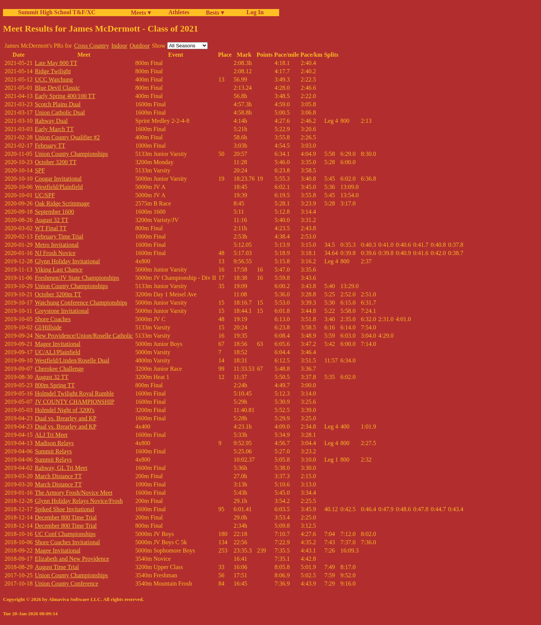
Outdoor (140, 45)
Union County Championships (71, 154)
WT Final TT (51, 228)
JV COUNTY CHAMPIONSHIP (75, 402)
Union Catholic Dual (60, 112)
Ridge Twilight (53, 71)
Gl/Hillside (48, 327)
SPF (40, 170)
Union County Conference (66, 583)
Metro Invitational (57, 245)
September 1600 (54, 211)
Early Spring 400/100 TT (65, 96)
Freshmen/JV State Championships (77, 278)
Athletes (178, 12)
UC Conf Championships (65, 534)
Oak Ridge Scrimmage (62, 203)
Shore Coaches (53, 319)
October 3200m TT (58, 294)
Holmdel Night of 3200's (65, 410)
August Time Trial (57, 567)
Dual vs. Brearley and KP (66, 418)
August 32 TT (51, 220)
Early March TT (54, 129)
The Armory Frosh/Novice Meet (74, 492)
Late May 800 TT (56, 63)
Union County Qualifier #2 (67, 137)
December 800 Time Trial (66, 517)
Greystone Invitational (62, 311)
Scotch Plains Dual (58, 104)
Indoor (119, 45)
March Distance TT (58, 476)
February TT (50, 145)
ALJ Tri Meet (51, 435)
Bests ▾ (215, 12)
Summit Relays (53, 451)
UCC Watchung (54, 79)
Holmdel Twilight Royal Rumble (74, 393)
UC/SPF (45, 195)
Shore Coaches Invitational (67, 542)
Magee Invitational (57, 344)
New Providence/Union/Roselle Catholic (84, 335)
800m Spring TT (55, 385)
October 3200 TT (56, 162)
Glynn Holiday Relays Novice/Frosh (79, 501)
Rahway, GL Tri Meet (61, 468)
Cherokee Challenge (59, 368)
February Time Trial (59, 236)
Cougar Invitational (58, 178)
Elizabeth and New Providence (72, 559)
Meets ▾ (141, 12)
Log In (253, 12)
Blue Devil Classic (57, 88)
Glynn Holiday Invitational (67, 261)
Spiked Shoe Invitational (64, 509)
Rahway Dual (51, 121)
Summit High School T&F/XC (56, 12)
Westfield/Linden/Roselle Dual (72, 360)
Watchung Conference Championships (81, 302)
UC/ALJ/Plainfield (57, 352)
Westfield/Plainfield (59, 187)
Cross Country (91, 45)
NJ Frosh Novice (55, 253)
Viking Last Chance (59, 269)
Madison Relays (54, 443)
